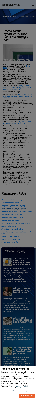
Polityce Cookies (22, 387)
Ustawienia (15, 391)
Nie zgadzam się (28, 391)
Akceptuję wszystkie (27, 395)
